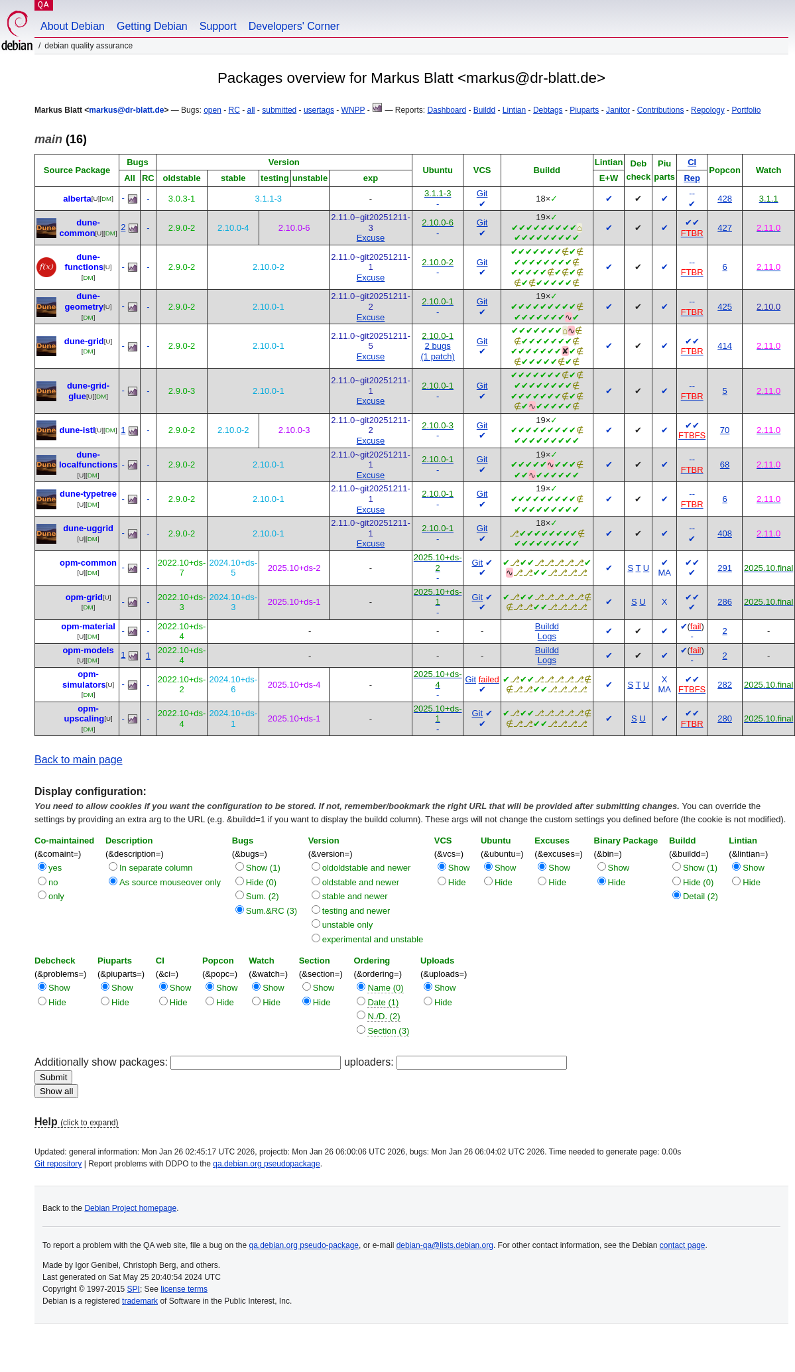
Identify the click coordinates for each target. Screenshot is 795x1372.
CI (692, 162)
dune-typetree (88, 494)
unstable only (347, 925)
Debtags (548, 110)
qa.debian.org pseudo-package (304, 1245)
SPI (133, 1289)
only (56, 896)
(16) (60, 139)
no (53, 882)
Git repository (58, 1163)
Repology (708, 110)
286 (724, 602)
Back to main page (78, 759)
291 (724, 568)
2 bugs (438, 346)
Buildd (484, 110)
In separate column (156, 868)
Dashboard (446, 110)
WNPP (353, 110)
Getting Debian (152, 26)
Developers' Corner (294, 26)
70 (724, 430)
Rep (692, 178)
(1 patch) (437, 356)
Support (218, 26)
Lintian (514, 110)
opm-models (87, 650)
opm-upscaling (84, 714)
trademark (140, 1301)
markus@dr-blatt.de (126, 110)
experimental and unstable (373, 939)
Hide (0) (261, 882)
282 (724, 685)
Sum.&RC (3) (271, 911)
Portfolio (746, 110)
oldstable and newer (360, 882)
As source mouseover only (170, 882)
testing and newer (356, 911)
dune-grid (84, 341)
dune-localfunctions (88, 460)
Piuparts (584, 110)
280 (724, 718)
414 (724, 346)
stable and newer (355, 896)
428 (724, 199)
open (212, 110)
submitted (279, 110)
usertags (319, 110)
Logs (547, 636)
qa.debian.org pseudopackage (266, 1163)
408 (724, 533)
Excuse (371, 238)
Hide (457, 882)
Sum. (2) (262, 896)
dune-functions (84, 262)
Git (482, 193)
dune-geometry (84, 301)
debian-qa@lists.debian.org (445, 1245)
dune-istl (77, 430)
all (251, 110)
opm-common (88, 563)
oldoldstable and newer (366, 868)
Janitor (618, 110)
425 (724, 307)
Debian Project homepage (130, 1208)
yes (55, 868)
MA (664, 573)
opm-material (88, 626)
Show (459, 868)
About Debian (72, 26)
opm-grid (84, 597)
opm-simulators (84, 679)
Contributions (660, 110)
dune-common (79, 228)
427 (724, 228)
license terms (184, 1289)
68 (724, 464)
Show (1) (263, 868)
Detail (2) (700, 896)
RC (234, 110)
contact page (682, 1245)
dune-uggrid (88, 528)
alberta (77, 199)
